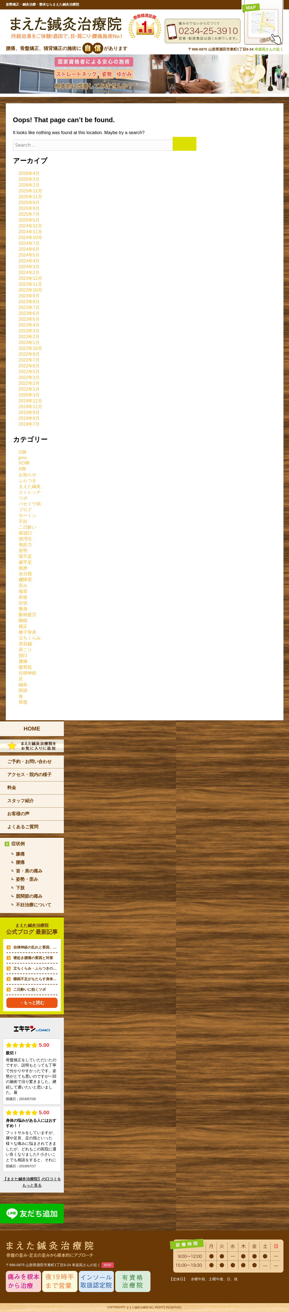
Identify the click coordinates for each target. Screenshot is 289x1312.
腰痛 (23, 661)
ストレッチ (30, 492)
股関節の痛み (29, 896)
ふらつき (27, 480)
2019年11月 (30, 406)
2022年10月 (30, 348)
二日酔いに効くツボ (29, 989)
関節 (23, 690)
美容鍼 (25, 643)
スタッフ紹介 (20, 800)
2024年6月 (29, 249)
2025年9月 (29, 202)
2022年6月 (29, 365)
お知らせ (27, 474)
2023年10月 (30, 290)
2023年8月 (29, 301)
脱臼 (23, 655)
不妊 (23, 521)
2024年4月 (29, 261)
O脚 (22, 452)
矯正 (23, 626)
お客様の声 (18, 813)
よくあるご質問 (22, 826)
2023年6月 (29, 313)
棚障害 (25, 579)
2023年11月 (30, 284)
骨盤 (23, 702)
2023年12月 (30, 278)
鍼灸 (23, 684)
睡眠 (23, 620)
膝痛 (20, 854)
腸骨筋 (25, 667)
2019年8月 (29, 418)
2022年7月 (29, 360)
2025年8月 (29, 208)
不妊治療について (33, 904)
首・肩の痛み (29, 871)
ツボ (23, 498)
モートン (27, 515)
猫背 (23, 591)
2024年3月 (29, 266)
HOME (32, 729)
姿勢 (23, 550)
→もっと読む (31, 1002)
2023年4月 (29, 325)
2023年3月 (29, 330)
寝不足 (25, 556)
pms (23, 457)
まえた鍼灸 (30, 486)
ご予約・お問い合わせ (29, 761)
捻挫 (23, 568)
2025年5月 (29, 220)
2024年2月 (29, 272)
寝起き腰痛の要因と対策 (33, 958)
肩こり (25, 649)
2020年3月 (29, 395)
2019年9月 (29, 412)
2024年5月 (29, 255)
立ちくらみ (30, 638)
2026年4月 (29, 173)
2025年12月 (30, 191)
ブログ (25, 509)
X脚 (22, 468)
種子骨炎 (27, 632)
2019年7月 (29, 424)
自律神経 (27, 673)
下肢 (20, 887)
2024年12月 (30, 226)
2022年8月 (29, 354)
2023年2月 (29, 336)
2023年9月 (29, 295)
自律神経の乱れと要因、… (35, 947)
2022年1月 (29, 389)
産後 (23, 597)
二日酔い (27, 527)
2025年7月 (29, 214)
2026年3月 (29, 179)
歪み (23, 585)
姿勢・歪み (27, 879)
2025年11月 (30, 196)
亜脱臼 (25, 533)
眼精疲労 (27, 614)
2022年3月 (29, 377)
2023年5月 (29, 319)
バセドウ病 (30, 503)
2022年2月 (29, 383)
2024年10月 (30, 237)
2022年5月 (29, 371)
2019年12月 (30, 400)
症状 (23, 603)
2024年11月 (30, 231)
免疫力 (25, 544)
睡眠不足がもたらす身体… (35, 979)
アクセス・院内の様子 (29, 774)
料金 (11, 787)
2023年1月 (29, 342)
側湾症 (25, 538)
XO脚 (24, 463)
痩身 (23, 608)
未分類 (25, 573)
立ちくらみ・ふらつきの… (35, 968)
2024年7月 (29, 243)
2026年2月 (29, 185)
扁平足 (25, 562)
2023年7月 (29, 307)
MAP (107, 1265)
